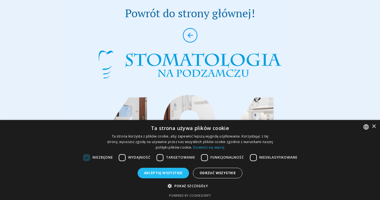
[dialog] (190, 160)
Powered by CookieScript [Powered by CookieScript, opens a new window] (190, 195)
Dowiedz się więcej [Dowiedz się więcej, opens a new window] (208, 147)
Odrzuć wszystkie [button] (218, 173)
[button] (190, 185)
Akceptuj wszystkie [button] (163, 173)
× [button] (374, 126)
